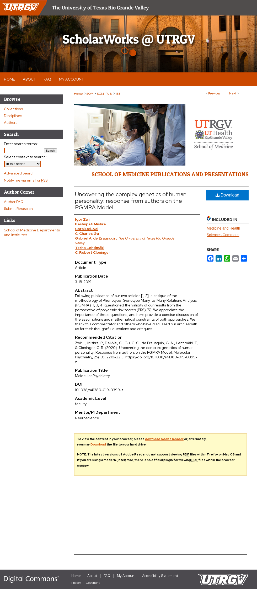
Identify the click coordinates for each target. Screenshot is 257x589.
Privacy (76, 583)
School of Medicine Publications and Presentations (170, 174)
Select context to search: (25, 157)
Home (78, 94)
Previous (214, 93)
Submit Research (18, 208)
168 (118, 94)
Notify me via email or (25, 180)
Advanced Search (19, 173)
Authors (10, 122)
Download (227, 195)
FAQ (107, 576)
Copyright (93, 583)
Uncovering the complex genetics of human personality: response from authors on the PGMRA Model (130, 200)
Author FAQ (14, 201)
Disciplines (13, 115)
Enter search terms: (21, 143)
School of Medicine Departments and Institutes (32, 232)
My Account (126, 576)
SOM (90, 94)
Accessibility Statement (160, 576)
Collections (13, 109)
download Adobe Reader (164, 439)
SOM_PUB (104, 94)
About (92, 576)
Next (232, 93)
